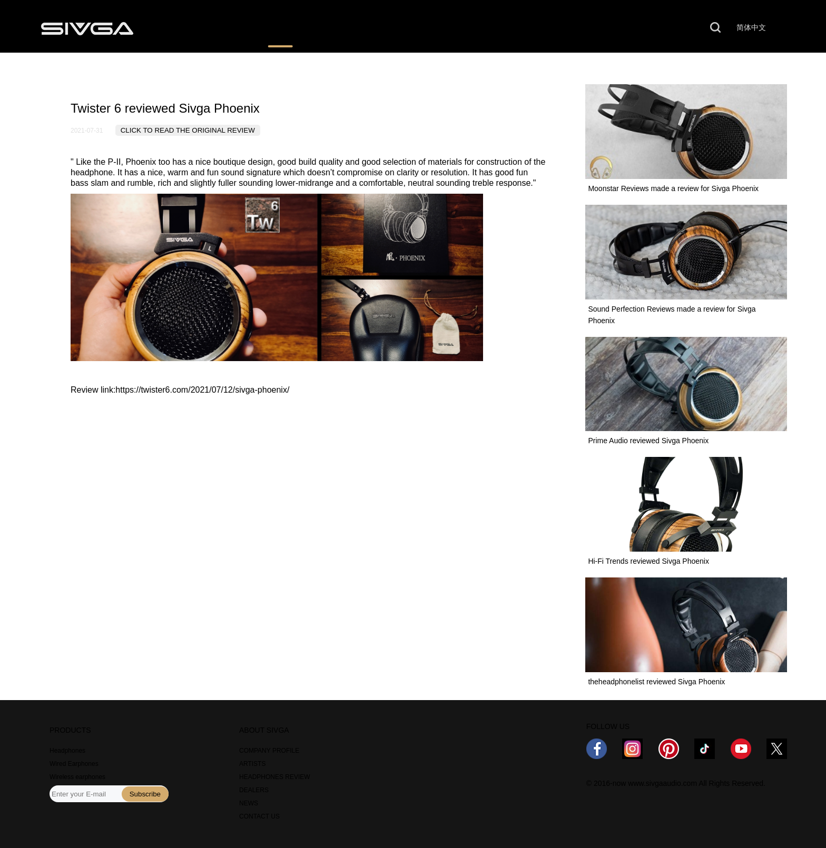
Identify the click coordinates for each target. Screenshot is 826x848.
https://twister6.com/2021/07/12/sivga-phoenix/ (202, 389)
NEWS (455, 28)
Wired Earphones (74, 763)
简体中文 (751, 27)
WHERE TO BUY (370, 28)
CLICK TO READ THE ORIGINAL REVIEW (188, 130)
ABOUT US (529, 28)
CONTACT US (617, 28)
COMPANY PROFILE (269, 750)
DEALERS (254, 790)
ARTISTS (252, 763)
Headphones (67, 750)
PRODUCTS (198, 28)
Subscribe (145, 794)
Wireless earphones (77, 777)
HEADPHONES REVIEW (274, 777)
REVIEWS (280, 28)
